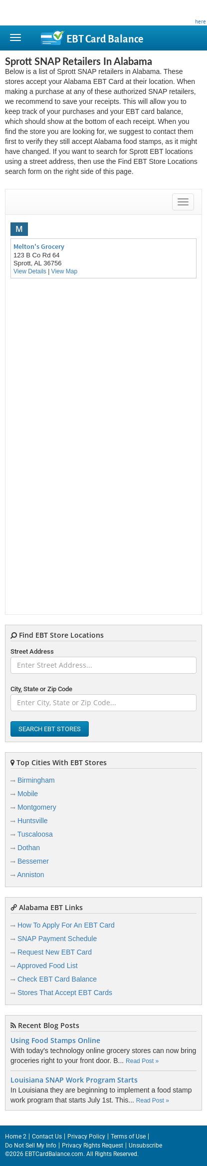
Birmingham (36, 780)
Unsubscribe (145, 1146)
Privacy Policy (86, 1137)
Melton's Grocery (38, 246)
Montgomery (36, 807)
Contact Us (47, 1137)
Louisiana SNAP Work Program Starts (74, 1080)
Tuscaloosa (35, 834)
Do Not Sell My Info (30, 1146)
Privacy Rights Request (92, 1146)
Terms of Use (128, 1137)
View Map (64, 271)
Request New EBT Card (54, 952)
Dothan (28, 848)
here (200, 21)
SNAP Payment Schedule (57, 939)
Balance (104, 38)
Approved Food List (47, 966)
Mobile (27, 794)
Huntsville (32, 821)
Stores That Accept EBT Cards (64, 993)
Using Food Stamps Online (55, 1040)
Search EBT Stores (49, 729)
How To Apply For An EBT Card (66, 925)
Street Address (32, 651)
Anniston (30, 875)
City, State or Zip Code (41, 689)
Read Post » (142, 1061)
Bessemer (33, 861)
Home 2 (15, 1137)
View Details (29, 271)
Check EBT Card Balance (57, 979)
